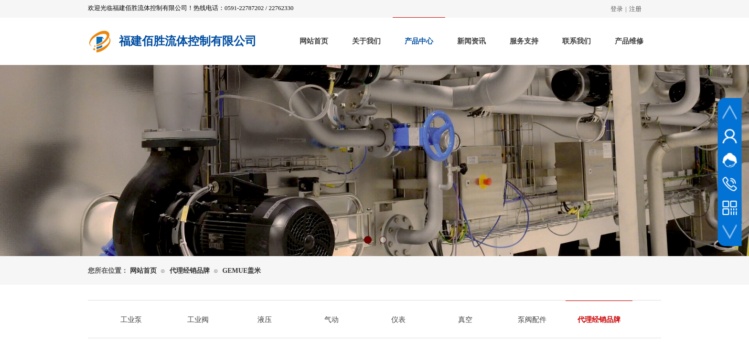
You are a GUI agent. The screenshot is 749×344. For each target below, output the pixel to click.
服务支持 (524, 41)
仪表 (398, 319)
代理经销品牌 (190, 270)
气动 (331, 319)
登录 (616, 8)
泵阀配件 (532, 319)
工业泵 (131, 319)
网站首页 (314, 41)
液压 (264, 319)
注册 (635, 8)
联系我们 (576, 41)
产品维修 (629, 41)
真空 (465, 319)
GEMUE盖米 (241, 270)
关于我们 (366, 41)
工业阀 (198, 319)
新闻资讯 (471, 41)
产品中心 (419, 41)
